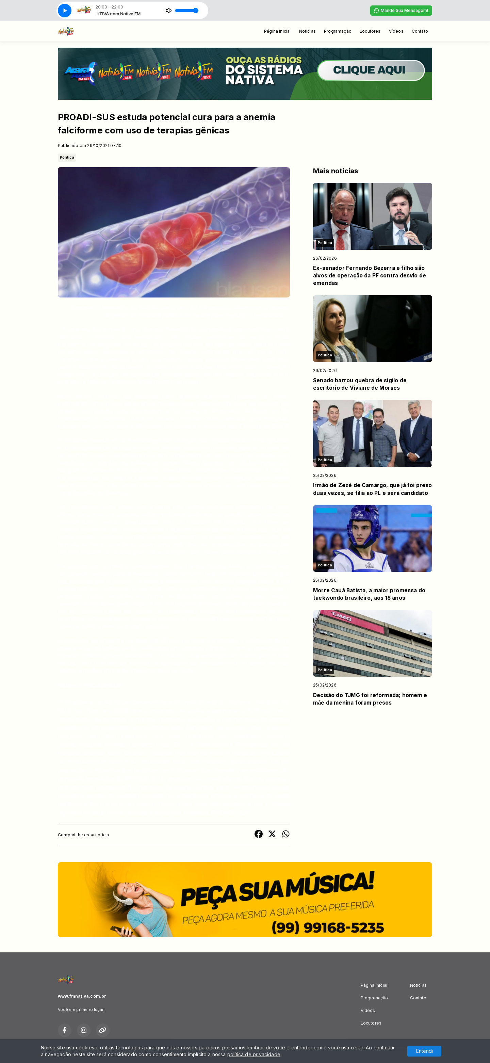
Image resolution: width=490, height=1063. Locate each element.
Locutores (370, 31)
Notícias (307, 31)
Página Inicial (277, 31)
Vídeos (396, 31)
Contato (420, 31)
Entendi (424, 1051)
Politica (67, 157)
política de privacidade (253, 1054)
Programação (338, 31)
